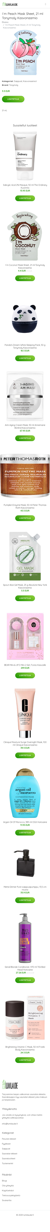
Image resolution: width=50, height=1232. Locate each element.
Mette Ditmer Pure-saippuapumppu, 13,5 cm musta (25, 888)
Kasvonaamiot (30, 81)
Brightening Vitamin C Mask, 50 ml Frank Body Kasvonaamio (25, 1048)
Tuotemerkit (7, 1163)
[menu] (45, 4)
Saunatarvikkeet (9, 1153)
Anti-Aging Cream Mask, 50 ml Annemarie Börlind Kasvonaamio (25, 426)
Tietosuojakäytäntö (11, 1195)
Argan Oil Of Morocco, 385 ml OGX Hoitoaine (25, 822)
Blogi (4, 1180)
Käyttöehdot (8, 1190)
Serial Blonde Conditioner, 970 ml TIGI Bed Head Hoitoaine (25, 968)
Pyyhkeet (6, 1144)
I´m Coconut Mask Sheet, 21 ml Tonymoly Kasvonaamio (25, 266)
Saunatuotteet (8, 1158)
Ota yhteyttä (8, 1185)
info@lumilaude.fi (10, 1123)
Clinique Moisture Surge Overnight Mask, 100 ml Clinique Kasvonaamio (25, 743)
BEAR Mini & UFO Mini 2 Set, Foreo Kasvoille (25, 665)
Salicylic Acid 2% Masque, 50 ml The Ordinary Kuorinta (25, 186)
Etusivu (5, 22)
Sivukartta (6, 1200)
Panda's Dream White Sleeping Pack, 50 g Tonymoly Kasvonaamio (25, 346)
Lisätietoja (13, 99)
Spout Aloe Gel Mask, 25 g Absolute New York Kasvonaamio (25, 586)
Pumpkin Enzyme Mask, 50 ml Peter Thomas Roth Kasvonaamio (25, 506)
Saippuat (18, 81)
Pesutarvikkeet (9, 1139)
